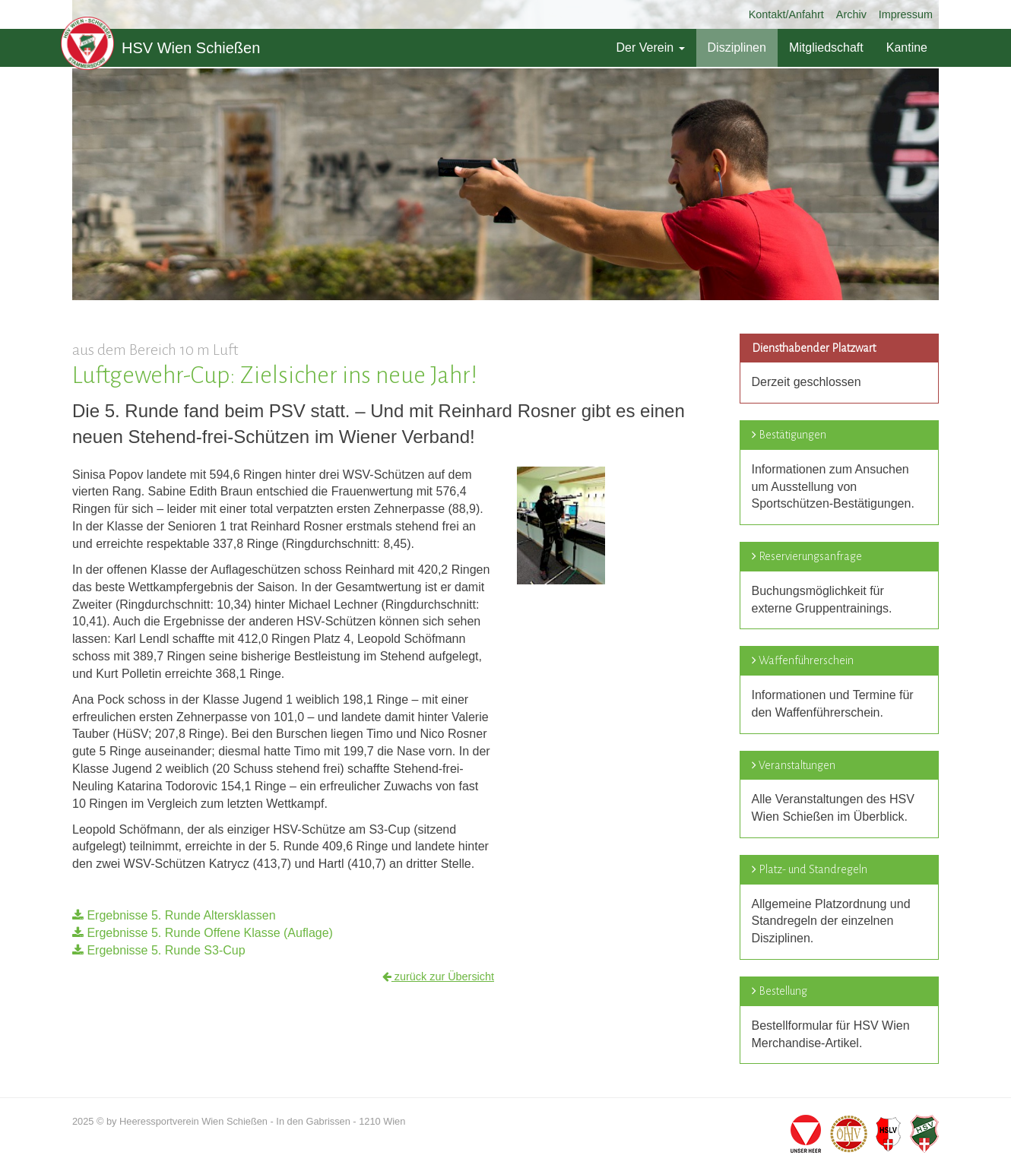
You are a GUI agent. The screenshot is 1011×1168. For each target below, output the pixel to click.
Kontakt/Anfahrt (786, 14)
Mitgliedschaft (826, 47)
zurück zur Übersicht (438, 976)
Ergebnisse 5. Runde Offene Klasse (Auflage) (202, 932)
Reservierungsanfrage (810, 556)
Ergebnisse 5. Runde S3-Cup (159, 950)
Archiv (851, 14)
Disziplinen (737, 47)
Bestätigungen (792, 435)
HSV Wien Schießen (160, 48)
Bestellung (783, 991)
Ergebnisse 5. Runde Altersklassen (174, 915)
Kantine (906, 47)
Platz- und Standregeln (813, 869)
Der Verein (650, 47)
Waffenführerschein (806, 660)
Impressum (906, 14)
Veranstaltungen (797, 765)
